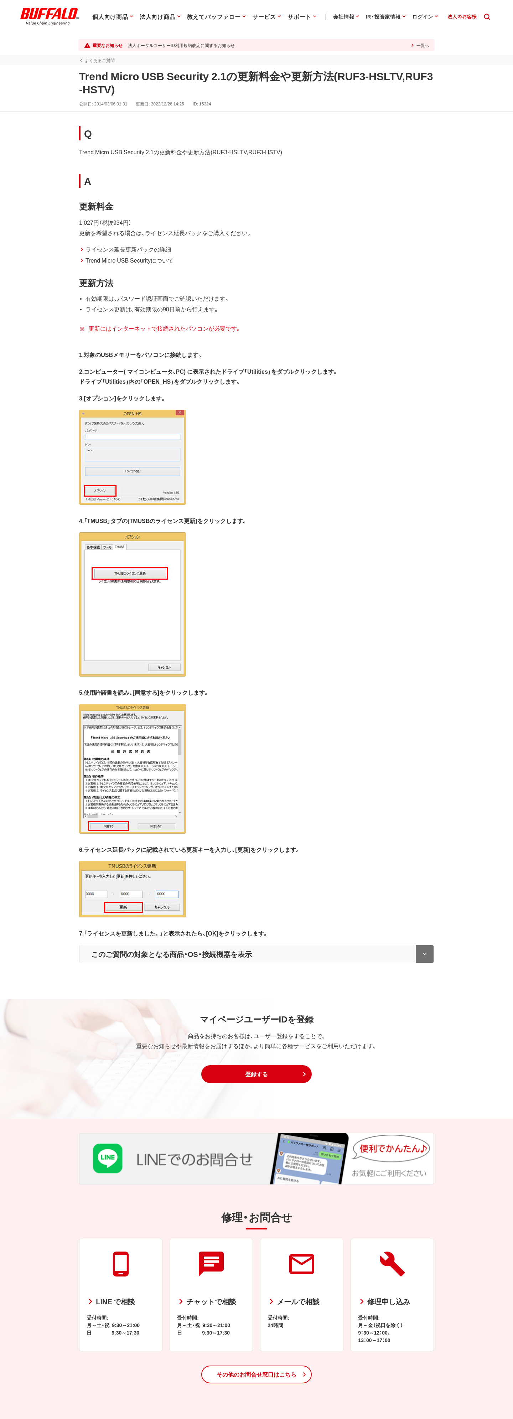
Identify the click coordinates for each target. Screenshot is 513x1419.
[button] (256, 1074)
